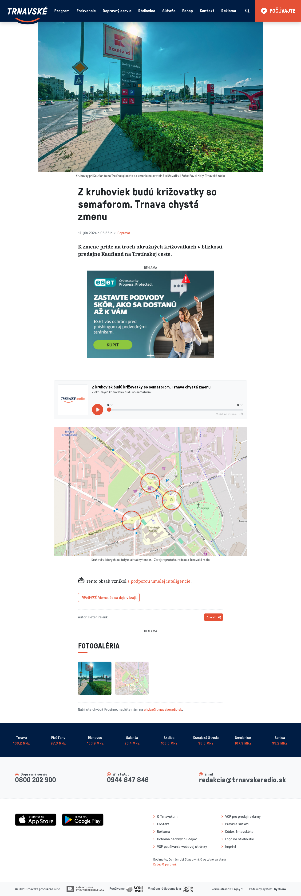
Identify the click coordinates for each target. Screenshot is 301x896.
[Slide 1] (150, 355)
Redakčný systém (261, 889)
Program (62, 10)
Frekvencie (86, 10)
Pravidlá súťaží (237, 823)
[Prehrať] (97, 409)
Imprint (230, 846)
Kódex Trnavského (239, 831)
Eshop (187, 10)
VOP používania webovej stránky (182, 846)
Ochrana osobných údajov (177, 839)
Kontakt (207, 10)
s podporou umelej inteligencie (159, 581)
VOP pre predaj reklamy (243, 816)
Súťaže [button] (168, 10)
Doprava (124, 232)
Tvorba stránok (220, 889)
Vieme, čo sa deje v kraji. (109, 597)
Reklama (228, 10)
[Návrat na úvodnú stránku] (28, 14)
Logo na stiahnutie (239, 839)
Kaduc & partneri (164, 864)
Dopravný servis (117, 10)
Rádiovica (146, 10)
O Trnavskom (167, 816)
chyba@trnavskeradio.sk (163, 709)
